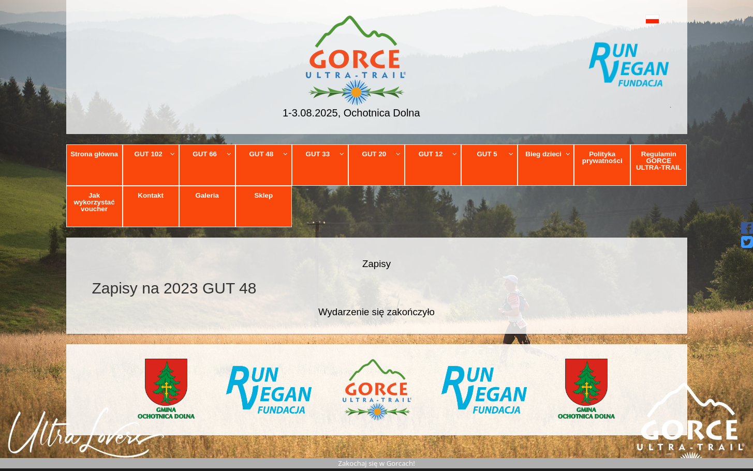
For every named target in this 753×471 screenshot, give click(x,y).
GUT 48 (268, 154)
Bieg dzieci (547, 154)
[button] (629, 19)
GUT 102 (155, 154)
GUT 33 (325, 154)
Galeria (207, 195)
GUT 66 (212, 154)
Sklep (263, 195)
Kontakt (151, 195)
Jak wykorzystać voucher (93, 202)
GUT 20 (381, 154)
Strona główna (94, 154)
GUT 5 (495, 154)
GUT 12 (438, 154)
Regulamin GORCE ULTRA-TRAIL (659, 161)
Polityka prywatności (602, 157)
